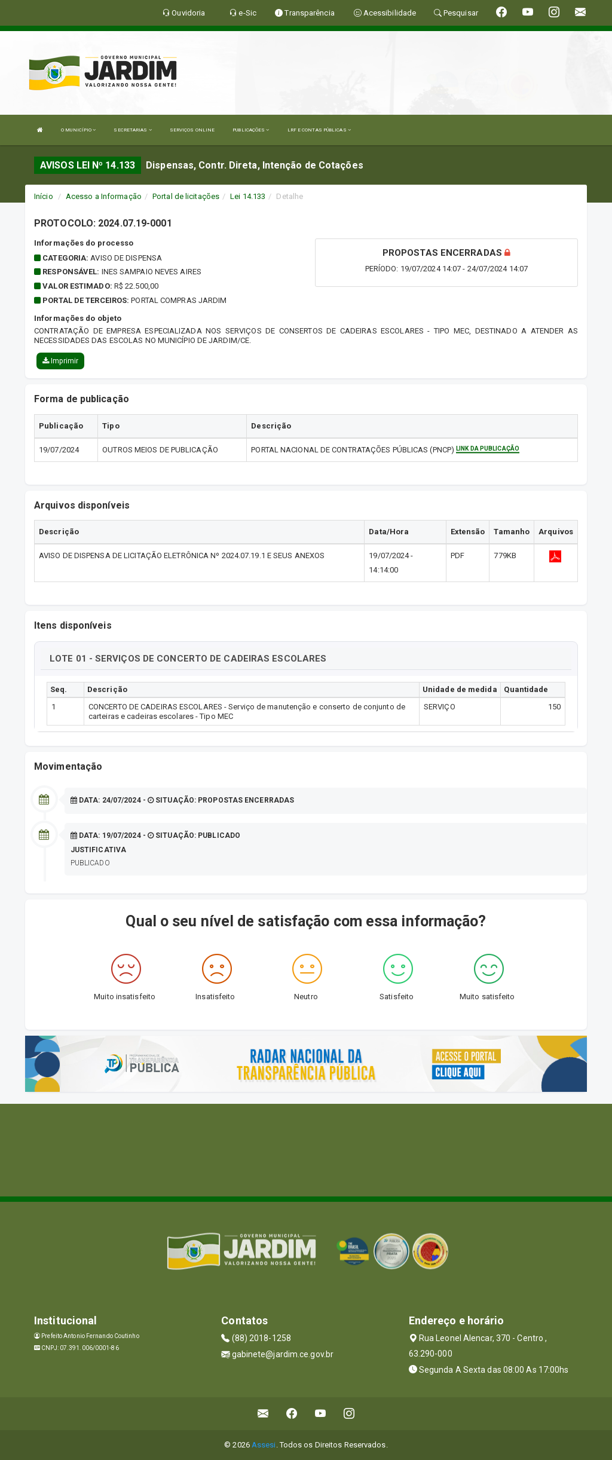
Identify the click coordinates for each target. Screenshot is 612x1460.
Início (43, 196)
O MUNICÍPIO (78, 130)
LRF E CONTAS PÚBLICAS (319, 130)
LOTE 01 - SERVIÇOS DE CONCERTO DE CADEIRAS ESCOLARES (188, 658)
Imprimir (60, 361)
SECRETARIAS (132, 130)
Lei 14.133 (247, 196)
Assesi (264, 1444)
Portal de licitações (185, 196)
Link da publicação (487, 448)
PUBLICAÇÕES (250, 130)
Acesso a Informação (104, 196)
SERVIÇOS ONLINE (192, 130)
